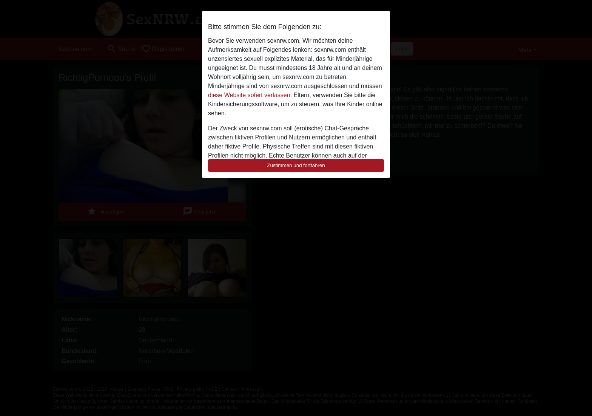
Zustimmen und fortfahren (296, 165)
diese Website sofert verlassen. (250, 95)
